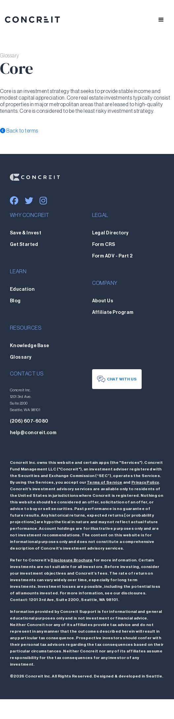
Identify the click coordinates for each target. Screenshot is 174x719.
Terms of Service (104, 482)
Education (22, 289)
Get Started (24, 244)
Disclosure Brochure (71, 560)
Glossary (21, 357)
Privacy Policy (145, 482)
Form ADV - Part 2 (112, 256)
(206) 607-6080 (29, 421)
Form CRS (103, 244)
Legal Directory (110, 233)
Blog (15, 301)
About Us (103, 301)
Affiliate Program (113, 312)
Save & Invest (25, 233)
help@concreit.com (33, 433)
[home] (32, 20)
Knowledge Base (29, 346)
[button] (158, 20)
